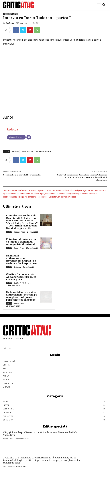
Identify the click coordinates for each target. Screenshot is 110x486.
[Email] (28, 137)
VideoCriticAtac (10, 14)
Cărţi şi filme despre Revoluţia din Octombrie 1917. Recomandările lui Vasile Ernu (40, 434)
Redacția (10, 23)
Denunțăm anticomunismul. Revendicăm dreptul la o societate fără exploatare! (21, 259)
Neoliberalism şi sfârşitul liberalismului (22, 175)
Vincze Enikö (19, 303)
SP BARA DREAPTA (43, 151)
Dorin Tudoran (27, 151)
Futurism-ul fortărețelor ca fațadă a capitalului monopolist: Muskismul (21, 242)
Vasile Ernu (7, 438)
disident (15, 151)
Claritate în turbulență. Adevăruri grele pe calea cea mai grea (21, 277)
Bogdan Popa (19, 232)
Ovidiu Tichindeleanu (22, 283)
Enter (9, 232)
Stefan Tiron (19, 248)
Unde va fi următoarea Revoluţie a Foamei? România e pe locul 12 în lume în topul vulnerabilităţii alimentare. (82, 177)
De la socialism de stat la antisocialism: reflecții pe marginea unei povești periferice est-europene (21, 296)
